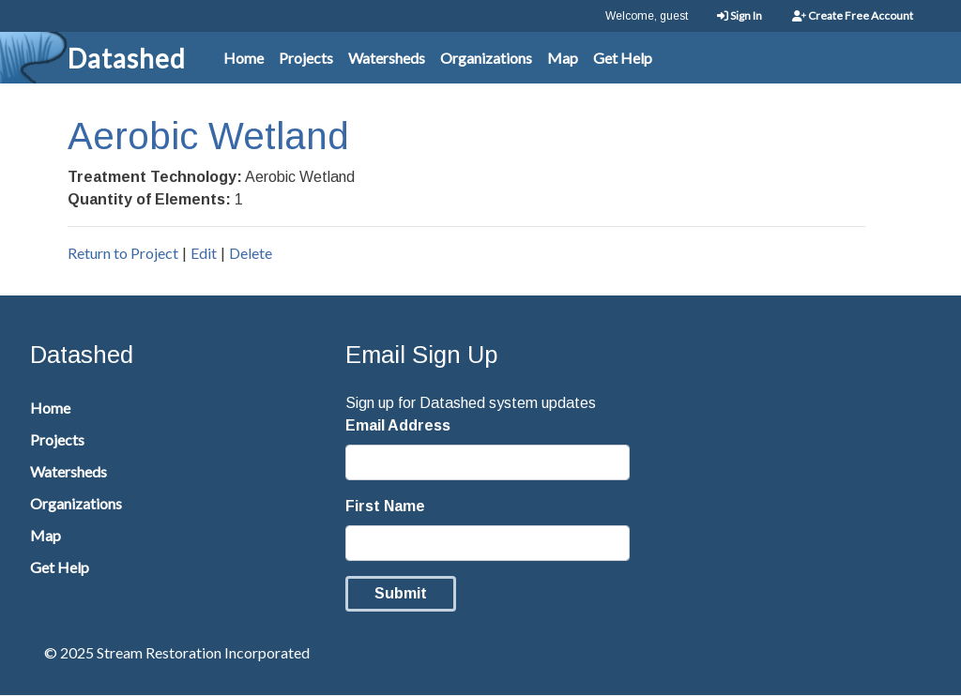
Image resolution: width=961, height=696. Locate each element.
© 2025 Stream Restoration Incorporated (177, 652)
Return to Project (123, 253)
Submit (400, 593)
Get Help (622, 58)
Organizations (486, 58)
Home (243, 58)
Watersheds (386, 58)
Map (562, 58)
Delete (250, 253)
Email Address (397, 425)
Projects (306, 58)
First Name (385, 506)
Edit (204, 253)
